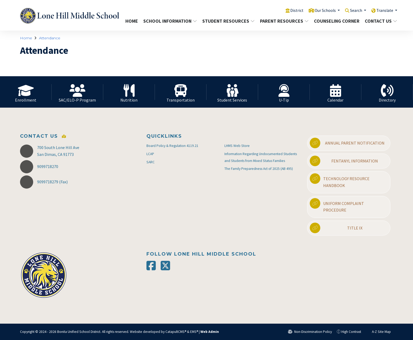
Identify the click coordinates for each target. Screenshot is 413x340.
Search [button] (353, 10)
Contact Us (379, 21)
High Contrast (351, 331)
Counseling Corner (335, 21)
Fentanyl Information (344, 161)
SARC (150, 162)
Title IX (336, 228)
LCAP (150, 154)
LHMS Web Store (237, 145)
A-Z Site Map (378, 331)
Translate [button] (384, 10)
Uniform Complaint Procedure (337, 205)
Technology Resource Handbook (340, 180)
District (290, 10)
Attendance (49, 38)
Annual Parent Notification (347, 143)
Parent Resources (283, 21)
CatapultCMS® (175, 331)
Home (131, 21)
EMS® (194, 331)
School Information (168, 21)
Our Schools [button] (320, 10)
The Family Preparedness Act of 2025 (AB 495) (258, 168)
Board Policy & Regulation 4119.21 (172, 145)
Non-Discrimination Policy (310, 331)
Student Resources (227, 21)
